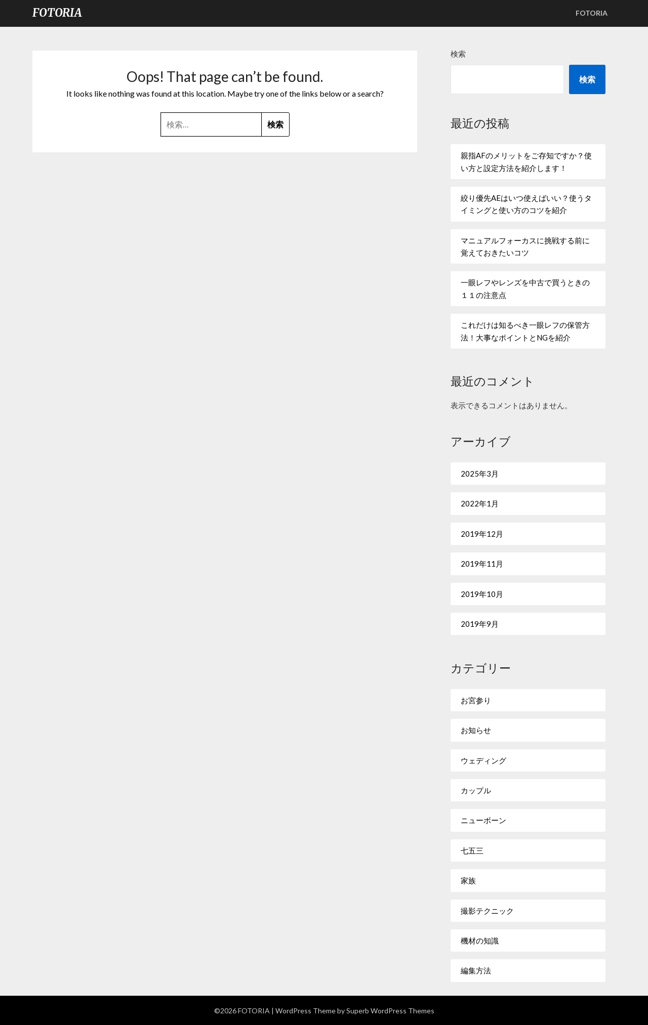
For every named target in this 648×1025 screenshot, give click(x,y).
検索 (458, 53)
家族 (468, 880)
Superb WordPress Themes (390, 1010)
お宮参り (476, 700)
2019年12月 (482, 533)
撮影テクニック (487, 910)
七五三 (472, 850)
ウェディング (483, 760)
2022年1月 (480, 503)
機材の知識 (480, 940)
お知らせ (476, 730)
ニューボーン (483, 820)
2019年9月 (480, 623)
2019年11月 (482, 563)
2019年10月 (482, 594)
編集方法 (476, 970)
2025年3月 (480, 473)
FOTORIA (57, 13)
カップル (476, 790)
